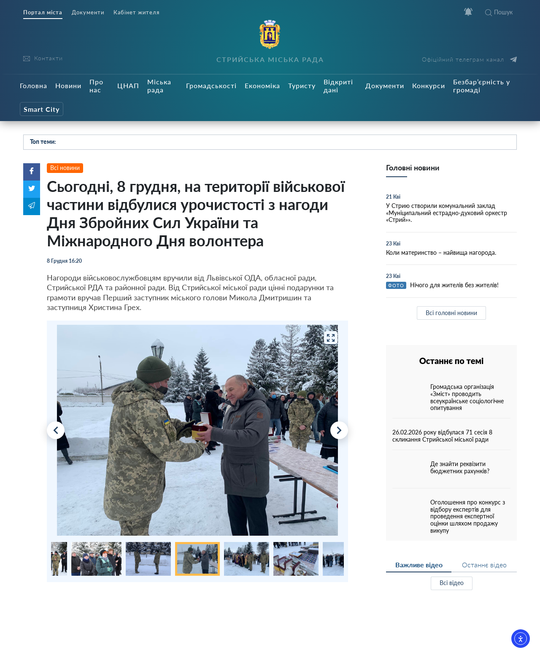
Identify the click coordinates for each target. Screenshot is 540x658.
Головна (33, 85)
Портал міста (42, 12)
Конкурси (428, 85)
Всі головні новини (451, 312)
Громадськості (211, 85)
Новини (68, 85)
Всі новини (65, 167)
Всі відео (452, 582)
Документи (88, 12)
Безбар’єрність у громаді (481, 86)
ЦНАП (128, 85)
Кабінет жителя (136, 12)
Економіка (262, 85)
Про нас (96, 86)
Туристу (302, 85)
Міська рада (159, 86)
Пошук (499, 12)
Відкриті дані (338, 86)
